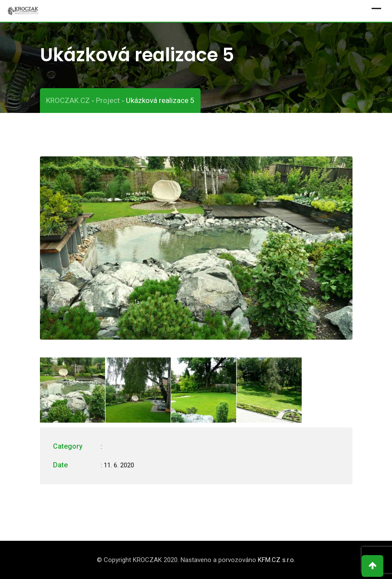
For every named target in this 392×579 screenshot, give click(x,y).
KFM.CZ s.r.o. (276, 560)
